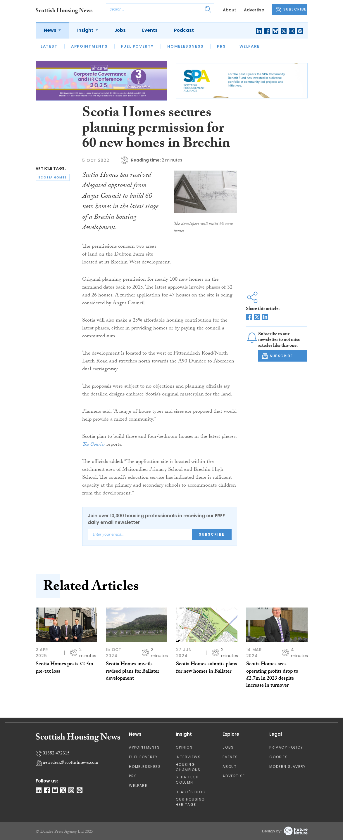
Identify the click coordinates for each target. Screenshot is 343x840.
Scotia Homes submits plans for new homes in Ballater (206, 668)
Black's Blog (191, 791)
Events (150, 30)
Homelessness (185, 46)
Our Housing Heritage (190, 802)
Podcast (184, 30)
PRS (221, 46)
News (51, 30)
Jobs (120, 30)
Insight (85, 30)
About (229, 10)
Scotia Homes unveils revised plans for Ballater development (132, 671)
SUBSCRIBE (291, 9)
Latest (49, 46)
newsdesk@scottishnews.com (70, 763)
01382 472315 (56, 754)
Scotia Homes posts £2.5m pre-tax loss (64, 668)
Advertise (254, 10)
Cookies (278, 756)
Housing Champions (188, 767)
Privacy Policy (286, 747)
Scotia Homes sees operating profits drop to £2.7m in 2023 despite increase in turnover (272, 675)
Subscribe (212, 534)
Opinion (184, 747)
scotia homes (52, 177)
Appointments (89, 46)
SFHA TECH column (187, 780)
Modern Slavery (287, 766)
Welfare (249, 46)
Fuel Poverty (137, 46)
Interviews (188, 756)
